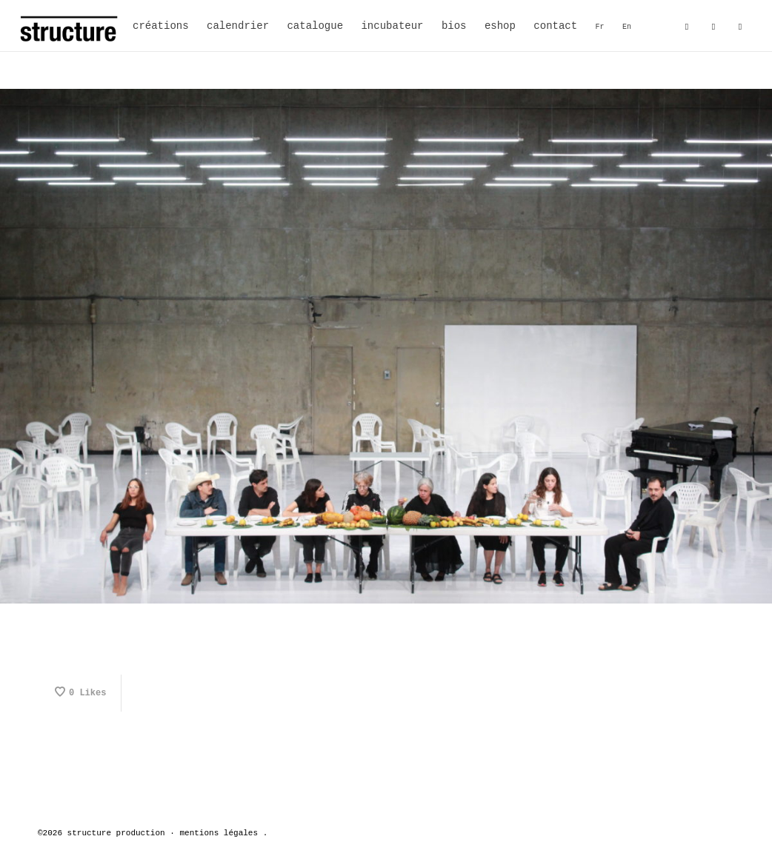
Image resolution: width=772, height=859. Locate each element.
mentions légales (218, 833)
